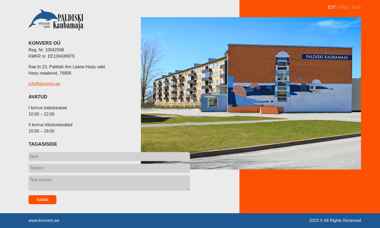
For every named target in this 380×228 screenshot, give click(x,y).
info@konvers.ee (44, 83)
